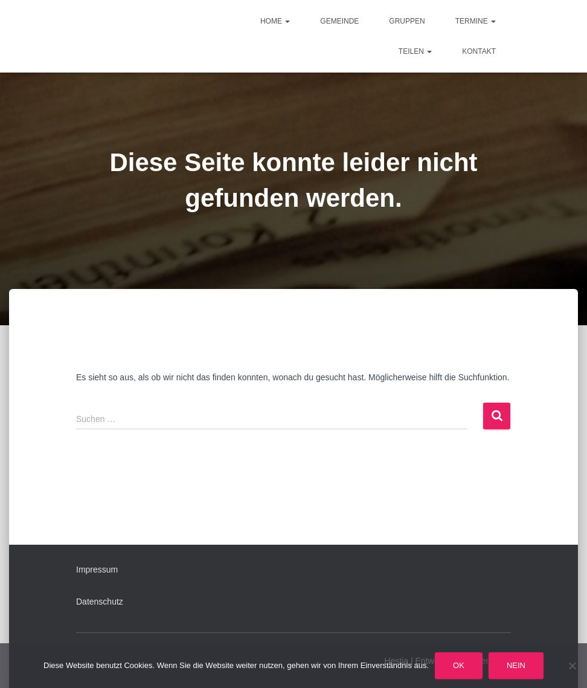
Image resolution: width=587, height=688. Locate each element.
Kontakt (479, 51)
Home (275, 21)
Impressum (97, 569)
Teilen (415, 51)
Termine (475, 21)
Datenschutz (99, 601)
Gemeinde (339, 21)
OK (458, 665)
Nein (516, 665)
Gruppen (407, 21)
